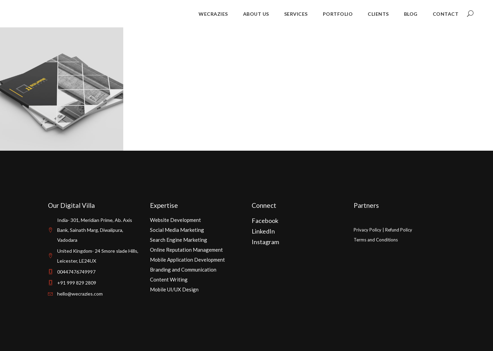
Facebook (265, 220)
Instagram (265, 242)
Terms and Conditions (376, 239)
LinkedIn (263, 231)
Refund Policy (398, 230)
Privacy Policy (367, 230)
